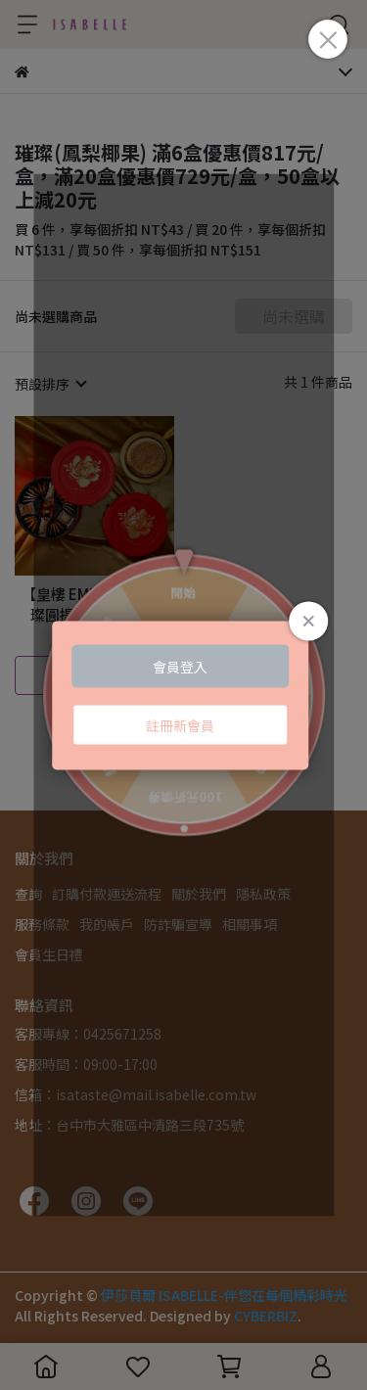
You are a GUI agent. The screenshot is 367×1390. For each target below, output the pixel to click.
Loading (184, 695)
